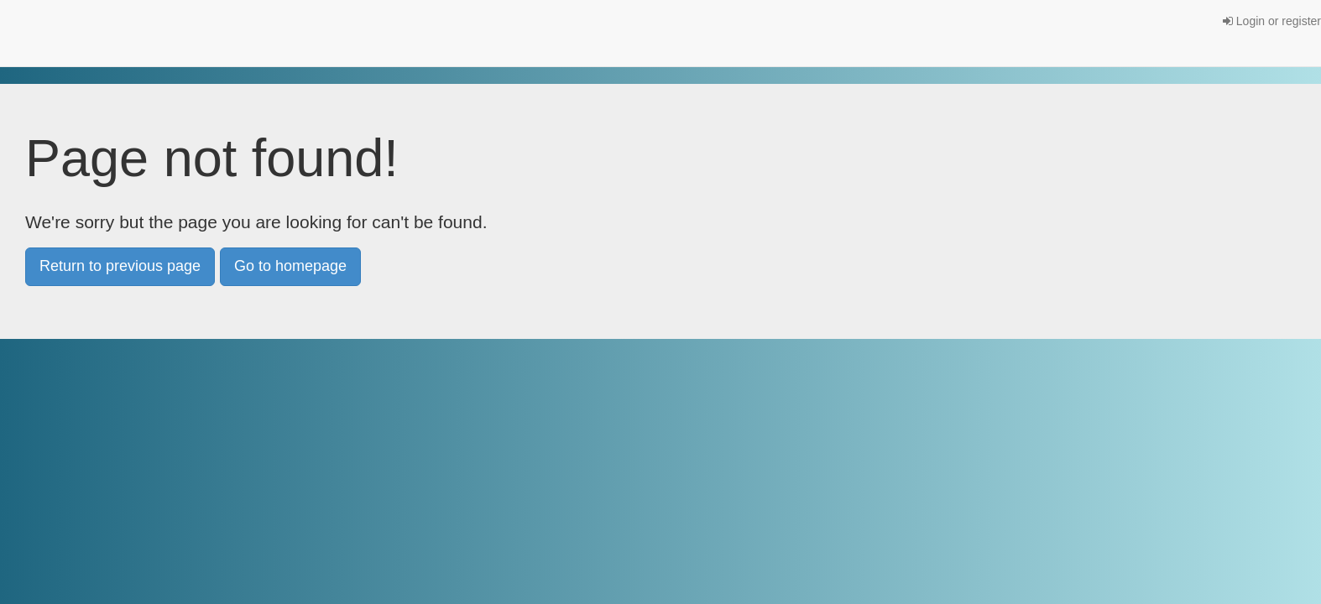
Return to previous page (120, 266)
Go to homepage (290, 266)
